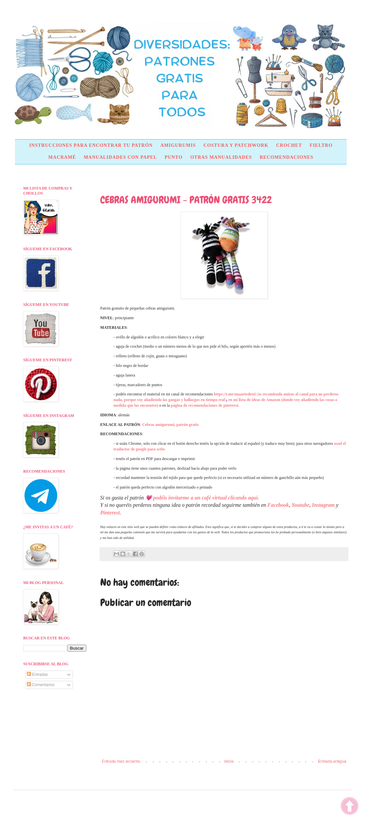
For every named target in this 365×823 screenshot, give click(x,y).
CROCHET (289, 145)
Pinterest (110, 512)
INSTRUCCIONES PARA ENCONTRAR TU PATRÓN (91, 145)
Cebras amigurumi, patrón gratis (170, 424)
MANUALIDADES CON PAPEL (120, 157)
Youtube (300, 505)
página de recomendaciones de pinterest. (205, 405)
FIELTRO (321, 145)
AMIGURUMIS (177, 145)
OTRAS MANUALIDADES (221, 157)
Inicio (229, 761)
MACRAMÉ (62, 157)
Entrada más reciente (121, 761)
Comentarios (40, 684)
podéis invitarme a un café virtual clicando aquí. (206, 497)
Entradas (37, 674)
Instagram (323, 505)
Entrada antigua (332, 761)
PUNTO (174, 157)
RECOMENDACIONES (286, 157)
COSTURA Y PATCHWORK (235, 145)
